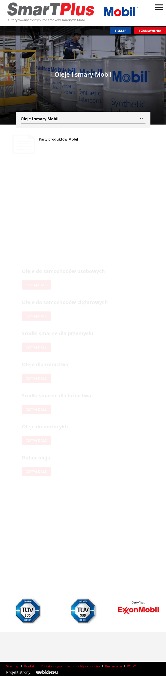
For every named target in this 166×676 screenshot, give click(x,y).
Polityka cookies (88, 666)
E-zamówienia (150, 31)
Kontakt (30, 666)
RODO (131, 666)
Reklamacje (113, 666)
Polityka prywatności (56, 666)
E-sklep (120, 31)
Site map (12, 666)
